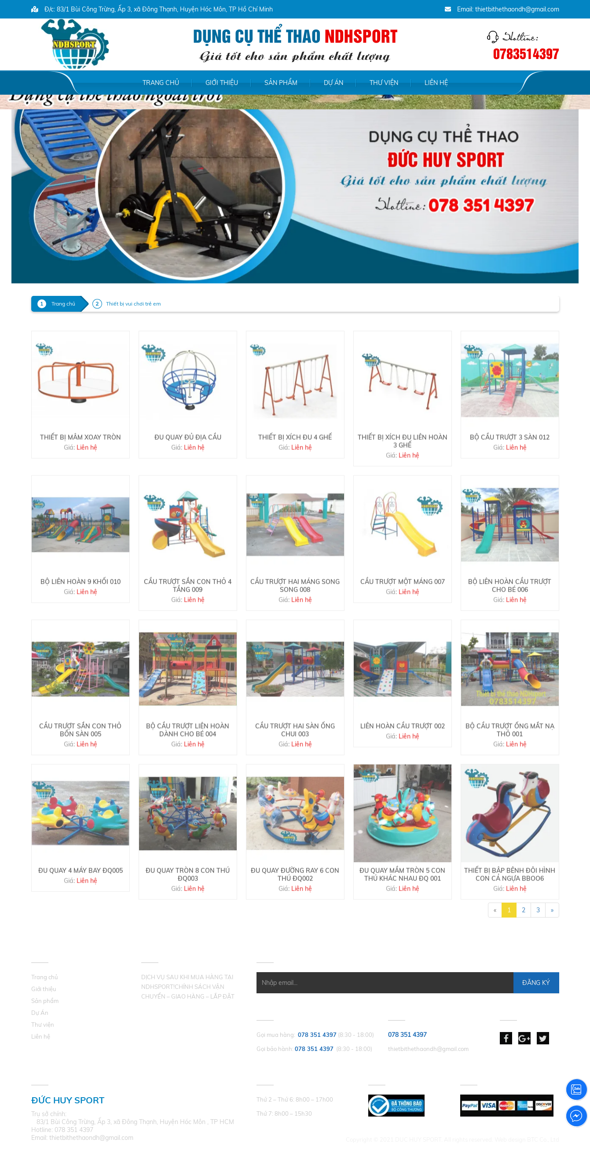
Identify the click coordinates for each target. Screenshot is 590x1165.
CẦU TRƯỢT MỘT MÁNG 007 (402, 612)
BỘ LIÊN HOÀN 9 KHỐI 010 (80, 612)
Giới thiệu (221, 83)
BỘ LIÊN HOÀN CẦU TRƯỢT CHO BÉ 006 (509, 615)
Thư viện (384, 83)
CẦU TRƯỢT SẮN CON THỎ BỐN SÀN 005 (80, 760)
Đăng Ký (536, 983)
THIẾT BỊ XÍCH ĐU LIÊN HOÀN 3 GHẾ (402, 471)
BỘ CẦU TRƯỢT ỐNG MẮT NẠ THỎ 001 (509, 760)
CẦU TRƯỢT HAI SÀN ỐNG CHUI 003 (295, 760)
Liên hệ (436, 83)
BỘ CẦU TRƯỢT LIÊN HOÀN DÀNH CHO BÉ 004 (187, 760)
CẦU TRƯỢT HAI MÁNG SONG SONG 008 (295, 615)
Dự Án (333, 83)
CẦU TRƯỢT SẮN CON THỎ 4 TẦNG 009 (187, 615)
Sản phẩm (280, 83)
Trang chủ (161, 83)
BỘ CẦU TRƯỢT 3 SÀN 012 (510, 467)
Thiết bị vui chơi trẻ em (133, 303)
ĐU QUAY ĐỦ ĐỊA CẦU (187, 467)
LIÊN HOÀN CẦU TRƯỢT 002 (402, 756)
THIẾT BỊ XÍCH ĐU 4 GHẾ (295, 467)
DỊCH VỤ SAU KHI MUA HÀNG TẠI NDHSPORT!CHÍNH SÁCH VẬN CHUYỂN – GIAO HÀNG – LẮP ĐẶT (188, 986)
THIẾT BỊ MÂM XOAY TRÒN (80, 467)
